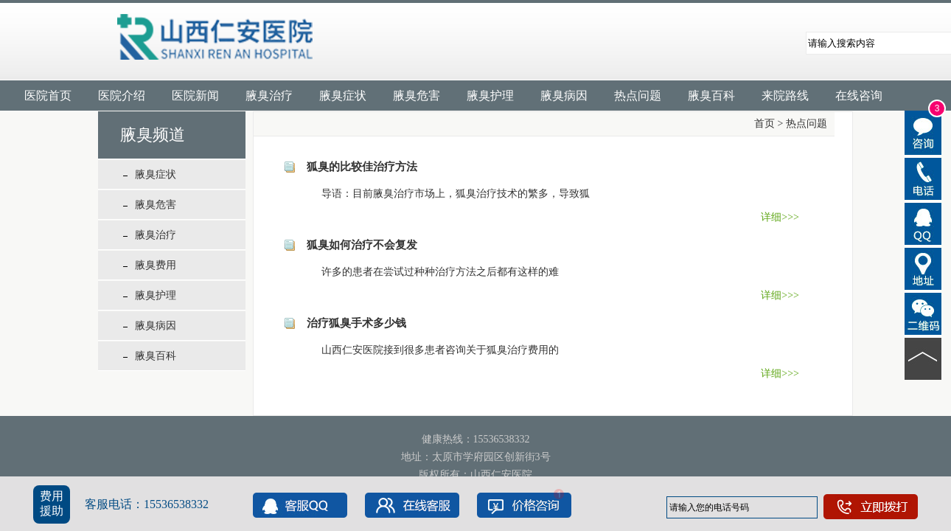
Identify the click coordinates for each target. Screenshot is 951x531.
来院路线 (785, 95)
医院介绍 (121, 95)
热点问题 (637, 95)
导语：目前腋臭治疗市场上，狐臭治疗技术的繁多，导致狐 (445, 193)
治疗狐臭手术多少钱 (356, 323)
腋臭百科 (711, 95)
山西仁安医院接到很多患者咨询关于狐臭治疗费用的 (430, 349)
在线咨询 (858, 95)
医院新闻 (195, 95)
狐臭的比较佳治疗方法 (362, 167)
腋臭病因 (564, 95)
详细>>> (780, 217)
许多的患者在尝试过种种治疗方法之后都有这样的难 (430, 271)
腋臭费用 (155, 265)
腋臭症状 (342, 95)
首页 (764, 123)
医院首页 (48, 95)
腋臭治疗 (269, 95)
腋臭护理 (490, 95)
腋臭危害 (416, 95)
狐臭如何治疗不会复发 (362, 245)
